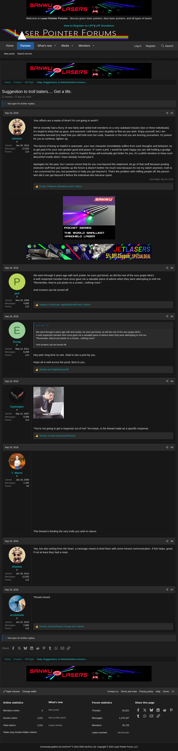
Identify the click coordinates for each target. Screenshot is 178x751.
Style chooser (11, 691)
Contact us (112, 691)
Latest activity (55, 720)
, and (58, 436)
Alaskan (10, 97)
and (54, 370)
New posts (9, 53)
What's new (45, 45)
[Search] (167, 45)
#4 (171, 382)
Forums (26, 45)
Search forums (24, 53)
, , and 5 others (61, 187)
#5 (171, 448)
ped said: (41, 326)
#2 (171, 268)
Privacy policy (146, 691)
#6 (171, 542)
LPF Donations (105, 25)
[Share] (166, 114)
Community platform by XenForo (68, 747)
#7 (171, 590)
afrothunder (123, 732)
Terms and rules (129, 691)
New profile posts (57, 714)
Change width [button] (29, 691)
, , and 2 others (65, 305)
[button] (55, 45)
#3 (171, 317)
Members (84, 45)
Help (158, 691)
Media (65, 45)
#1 (171, 114)
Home (10, 45)
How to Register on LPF (78, 25)
